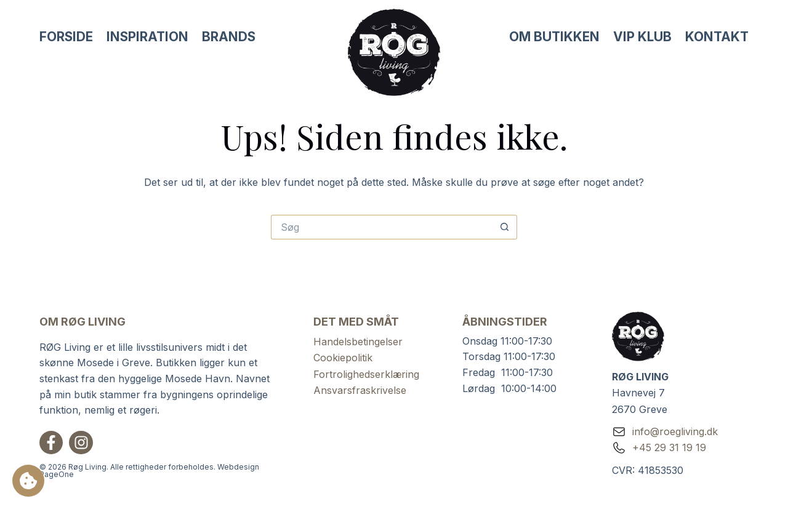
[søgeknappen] (504, 227)
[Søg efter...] (381, 227)
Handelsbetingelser (358, 341)
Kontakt (717, 36)
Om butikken (554, 36)
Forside (66, 36)
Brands (228, 36)
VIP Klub (642, 36)
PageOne (56, 474)
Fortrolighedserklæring (366, 374)
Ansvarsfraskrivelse (359, 390)
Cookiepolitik (342, 357)
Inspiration (147, 36)
